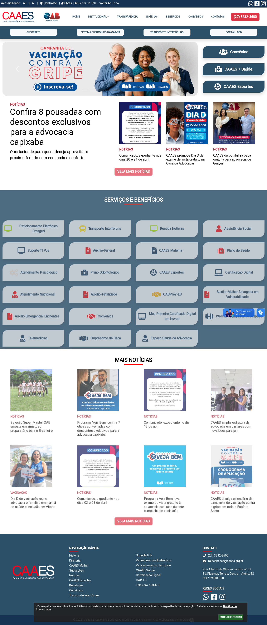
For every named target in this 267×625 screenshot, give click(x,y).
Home (76, 16)
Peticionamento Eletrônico (153, 565)
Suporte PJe (144, 555)
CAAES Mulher (79, 565)
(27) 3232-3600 (245, 17)
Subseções (76, 570)
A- (33, 3)
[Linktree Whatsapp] (250, 4)
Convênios (76, 590)
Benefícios (173, 16)
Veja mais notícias (133, 159)
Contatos (217, 16)
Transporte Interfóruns (166, 32)
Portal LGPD (234, 32)
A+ (25, 3)
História (74, 555)
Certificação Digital (148, 575)
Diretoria (75, 560)
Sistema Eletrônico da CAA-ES (100, 32)
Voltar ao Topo (109, 3)
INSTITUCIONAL (97, 16)
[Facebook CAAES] (257, 4)
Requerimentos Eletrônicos (154, 560)
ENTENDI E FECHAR (230, 617)
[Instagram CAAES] (263, 4)
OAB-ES (141, 580)
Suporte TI (33, 32)
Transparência (127, 16)
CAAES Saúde (145, 570)
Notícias (151, 16)
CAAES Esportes (80, 580)
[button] (17, 69)
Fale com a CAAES (148, 585)
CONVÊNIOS (195, 16)
